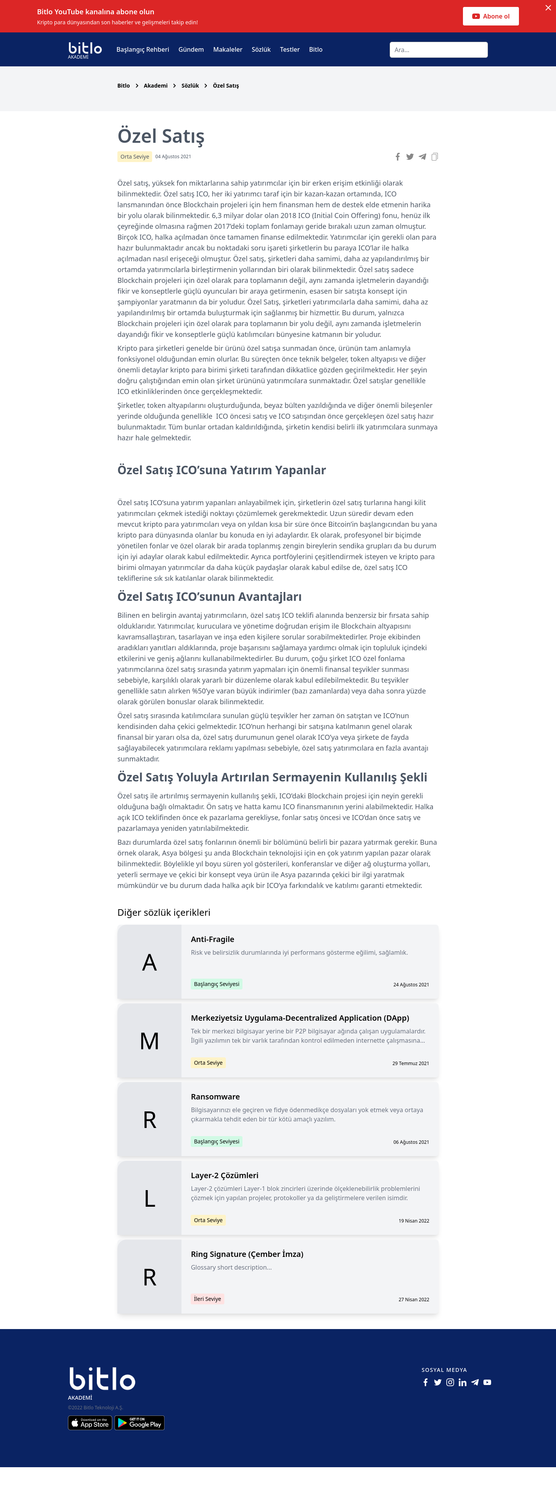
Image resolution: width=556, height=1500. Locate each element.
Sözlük (261, 49)
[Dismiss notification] (548, 7)
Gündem (191, 49)
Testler (290, 49)
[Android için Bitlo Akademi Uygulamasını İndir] (139, 1455)
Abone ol (491, 16)
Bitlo (316, 49)
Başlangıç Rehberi (143, 49)
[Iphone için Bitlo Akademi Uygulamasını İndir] (91, 1455)
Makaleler (227, 49)
